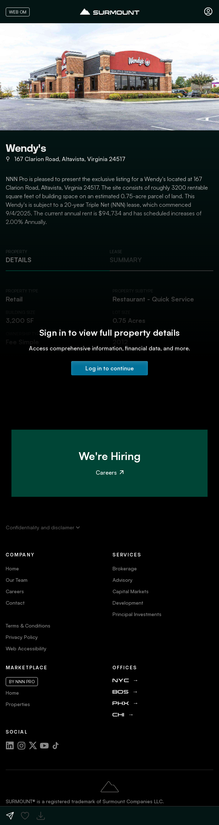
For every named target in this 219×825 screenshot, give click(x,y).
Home (12, 568)
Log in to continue (109, 368)
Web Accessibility (26, 648)
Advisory (123, 580)
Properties (18, 704)
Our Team (17, 580)
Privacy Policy (22, 637)
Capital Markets (131, 591)
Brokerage (125, 568)
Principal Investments (137, 614)
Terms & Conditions (28, 625)
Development (128, 603)
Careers (110, 472)
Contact (15, 603)
